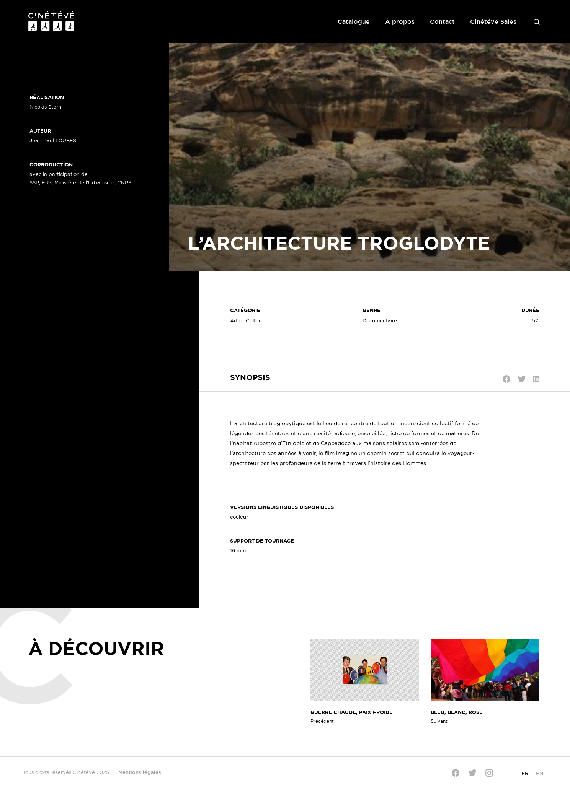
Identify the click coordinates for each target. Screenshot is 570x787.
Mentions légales (139, 772)
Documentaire (380, 320)
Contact (442, 21)
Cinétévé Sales (493, 21)
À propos (400, 21)
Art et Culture (247, 320)
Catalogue (354, 21)
